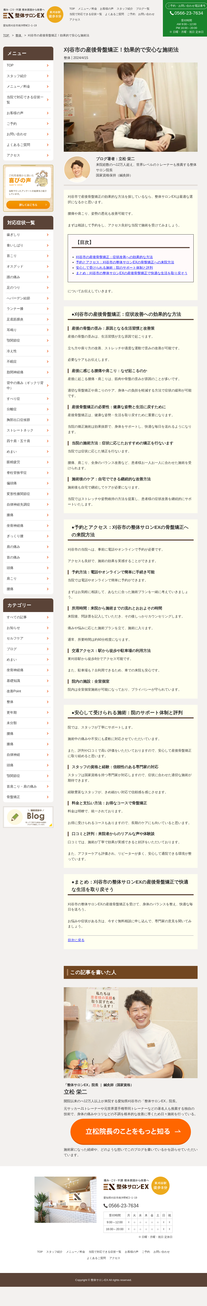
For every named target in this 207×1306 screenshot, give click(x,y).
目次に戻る (76, 940)
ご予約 (131, 14)
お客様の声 (107, 8)
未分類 (12, 723)
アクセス (74, 19)
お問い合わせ (146, 14)
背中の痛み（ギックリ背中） (25, 385)
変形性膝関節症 (18, 494)
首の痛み (13, 557)
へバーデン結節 (18, 298)
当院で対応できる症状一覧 (85, 14)
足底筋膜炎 (15, 319)
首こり (12, 256)
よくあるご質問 (114, 14)
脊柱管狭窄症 (17, 472)
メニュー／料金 (87, 8)
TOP (72, 8)
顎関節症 (13, 340)
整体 (10, 702)
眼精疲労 (13, 462)
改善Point (14, 691)
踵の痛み (13, 277)
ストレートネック (20, 430)
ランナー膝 (15, 308)
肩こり (12, 578)
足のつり (13, 287)
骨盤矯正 (13, 797)
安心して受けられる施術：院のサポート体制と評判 (114, 267)
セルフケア (15, 638)
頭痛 (10, 568)
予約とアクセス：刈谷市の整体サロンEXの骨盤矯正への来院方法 (125, 262)
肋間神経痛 (15, 372)
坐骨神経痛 (15, 525)
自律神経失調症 (18, 504)
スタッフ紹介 (125, 8)
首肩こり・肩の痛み (22, 786)
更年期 (12, 712)
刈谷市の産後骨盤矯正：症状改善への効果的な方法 (114, 257)
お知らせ (13, 628)
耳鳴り (12, 330)
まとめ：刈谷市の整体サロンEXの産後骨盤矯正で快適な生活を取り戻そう (131, 273)
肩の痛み (13, 546)
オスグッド (15, 266)
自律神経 (13, 754)
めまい (12, 451)
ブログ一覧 (143, 8)
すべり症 (13, 398)
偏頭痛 (12, 483)
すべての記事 (17, 617)
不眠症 (12, 361)
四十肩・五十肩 (18, 441)
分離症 (12, 409)
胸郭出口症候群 (18, 420)
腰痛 (10, 589)
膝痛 (10, 515)
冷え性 (12, 351)
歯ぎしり (13, 234)
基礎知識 (13, 680)
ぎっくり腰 (15, 536)
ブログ (12, 649)
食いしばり (15, 245)
